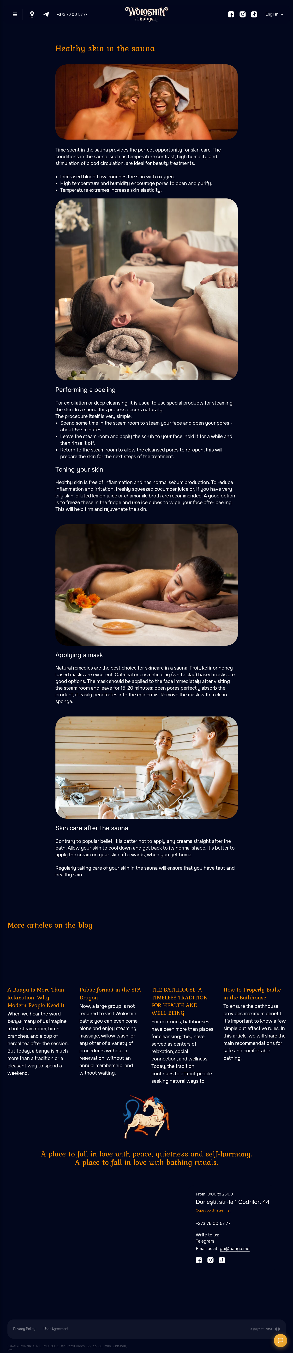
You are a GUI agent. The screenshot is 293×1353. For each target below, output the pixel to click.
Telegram (205, 1241)
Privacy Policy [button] (24, 1329)
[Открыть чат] (280, 1340)
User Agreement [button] (55, 1329)
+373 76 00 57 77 (72, 14)
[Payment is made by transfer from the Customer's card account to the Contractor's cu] (265, 1329)
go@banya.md (235, 1248)
